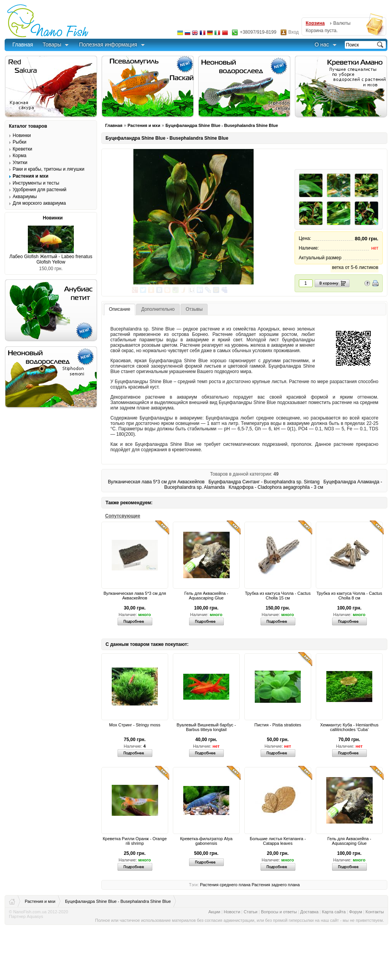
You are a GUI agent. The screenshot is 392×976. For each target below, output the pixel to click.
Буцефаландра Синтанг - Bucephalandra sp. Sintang (263, 482)
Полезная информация (108, 44)
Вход (293, 32)
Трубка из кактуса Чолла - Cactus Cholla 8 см (349, 595)
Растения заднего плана (276, 884)
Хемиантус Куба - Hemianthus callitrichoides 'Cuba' (349, 727)
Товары (52, 44)
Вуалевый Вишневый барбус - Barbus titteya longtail (206, 727)
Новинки (22, 135)
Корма (19, 155)
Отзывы (194, 309)
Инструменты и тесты (36, 183)
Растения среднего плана (225, 884)
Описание (119, 309)
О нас (322, 44)
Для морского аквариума (39, 203)
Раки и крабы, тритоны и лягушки (48, 169)
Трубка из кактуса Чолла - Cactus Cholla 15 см (278, 595)
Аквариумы (25, 196)
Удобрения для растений (39, 189)
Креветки (22, 149)
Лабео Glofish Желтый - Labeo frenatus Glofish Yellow (50, 259)
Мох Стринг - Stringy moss (134, 725)
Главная (22, 44)
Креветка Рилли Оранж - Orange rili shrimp (135, 841)
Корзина (315, 23)
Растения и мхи (144, 125)
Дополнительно (157, 309)
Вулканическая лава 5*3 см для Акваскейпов (156, 482)
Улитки (20, 162)
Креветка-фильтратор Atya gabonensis (206, 841)
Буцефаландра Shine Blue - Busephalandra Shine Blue (221, 125)
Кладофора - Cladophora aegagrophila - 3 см (275, 487)
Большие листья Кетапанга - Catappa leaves (278, 841)
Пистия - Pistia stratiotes (277, 725)
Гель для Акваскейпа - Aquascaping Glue (206, 595)
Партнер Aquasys (26, 916)
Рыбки (19, 142)
